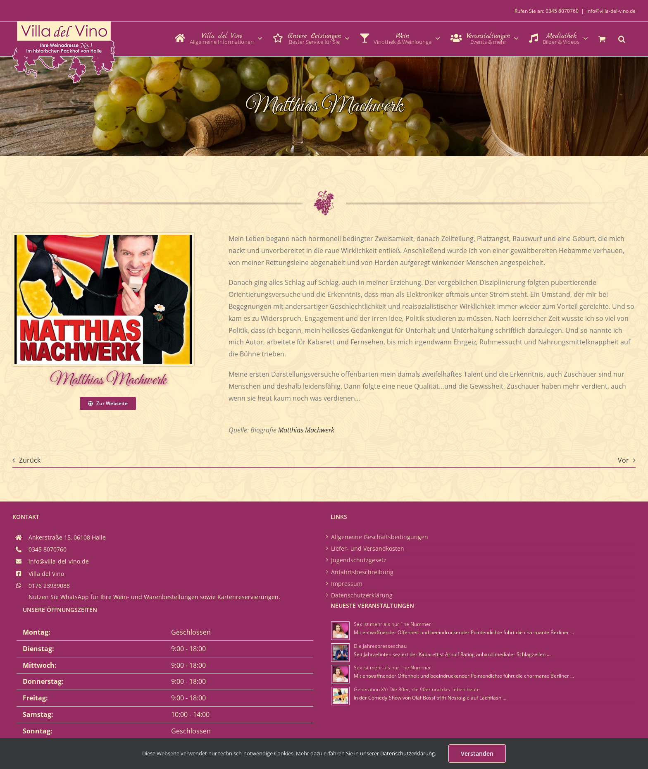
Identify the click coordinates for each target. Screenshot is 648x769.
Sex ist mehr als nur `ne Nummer (392, 624)
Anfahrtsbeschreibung (362, 572)
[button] (621, 38)
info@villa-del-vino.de (611, 10)
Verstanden (477, 753)
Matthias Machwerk (306, 430)
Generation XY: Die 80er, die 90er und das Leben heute (417, 689)
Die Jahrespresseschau (380, 646)
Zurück (29, 460)
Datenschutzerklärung (362, 595)
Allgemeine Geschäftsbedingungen (379, 537)
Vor (623, 460)
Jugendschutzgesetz (358, 560)
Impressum (346, 583)
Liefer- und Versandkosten (367, 548)
